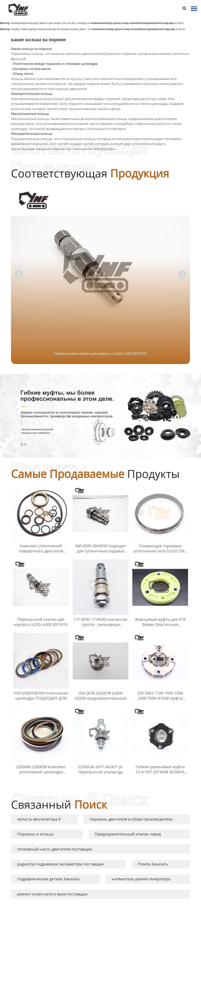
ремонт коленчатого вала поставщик (52, 894)
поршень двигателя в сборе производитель (131, 819)
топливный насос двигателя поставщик (54, 849)
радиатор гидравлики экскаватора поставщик (60, 864)
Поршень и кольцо (35, 834)
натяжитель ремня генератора (141, 879)
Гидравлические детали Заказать (48, 879)
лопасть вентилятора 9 (38, 819)
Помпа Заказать (153, 864)
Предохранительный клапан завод (128, 834)
